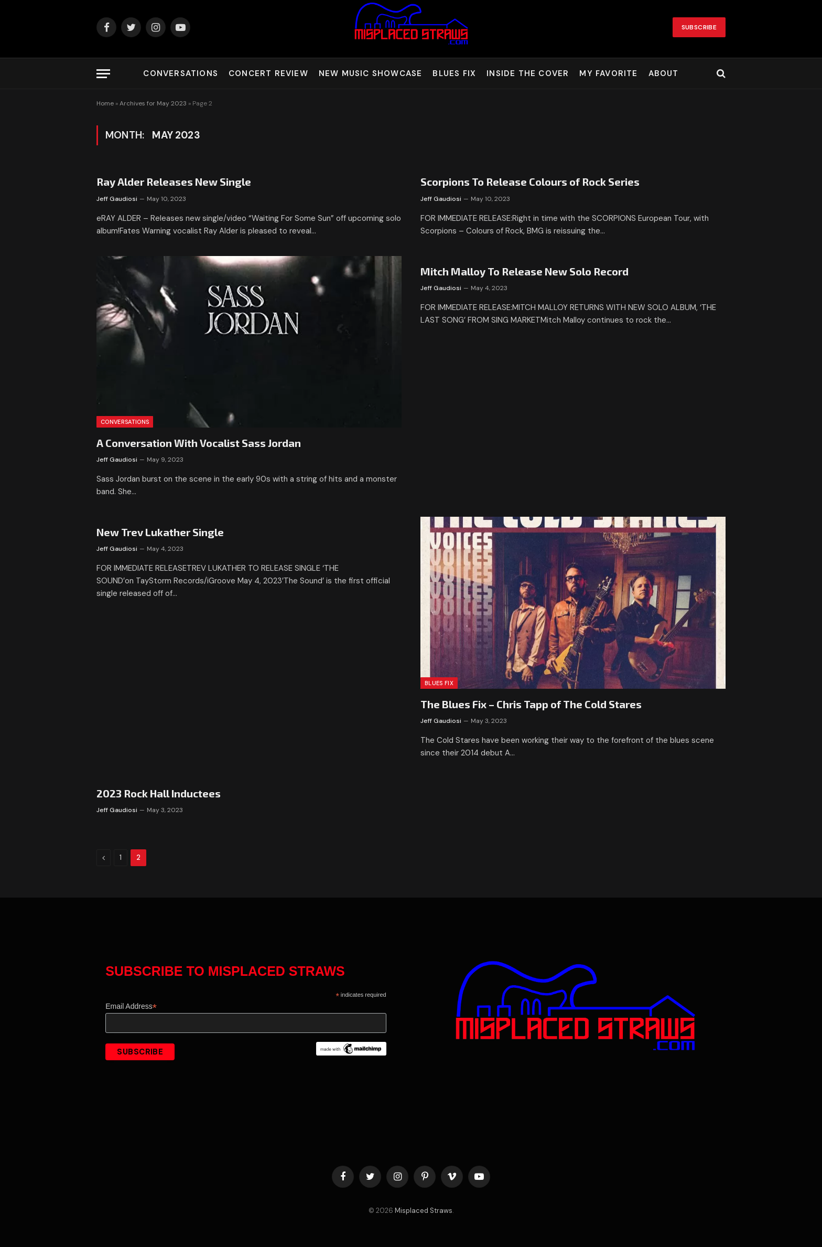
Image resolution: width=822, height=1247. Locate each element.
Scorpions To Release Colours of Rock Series (530, 181)
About (663, 73)
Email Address (131, 1006)
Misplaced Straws (423, 1210)
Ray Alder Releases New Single (173, 181)
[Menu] (103, 74)
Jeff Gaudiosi (116, 199)
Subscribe (699, 27)
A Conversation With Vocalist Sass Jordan (198, 442)
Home (105, 103)
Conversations (180, 73)
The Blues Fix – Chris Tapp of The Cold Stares (531, 704)
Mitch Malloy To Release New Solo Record (524, 271)
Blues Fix (454, 73)
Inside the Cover (527, 73)
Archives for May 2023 (153, 103)
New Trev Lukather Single (160, 532)
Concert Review (268, 73)
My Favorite (608, 73)
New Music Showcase (371, 73)
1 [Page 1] (121, 857)
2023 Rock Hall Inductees (158, 793)
